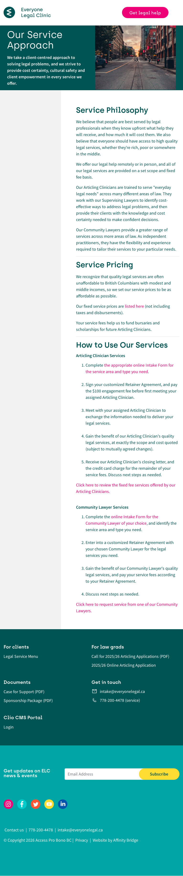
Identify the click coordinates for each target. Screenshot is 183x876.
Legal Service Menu (21, 656)
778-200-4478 (41, 830)
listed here (134, 306)
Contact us (15, 830)
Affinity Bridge (125, 840)
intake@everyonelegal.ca (122, 691)
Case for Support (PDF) (24, 691)
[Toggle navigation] (177, 12)
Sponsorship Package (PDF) (28, 700)
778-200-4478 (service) (120, 700)
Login (9, 727)
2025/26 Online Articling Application (124, 665)
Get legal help (145, 13)
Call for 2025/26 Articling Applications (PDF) (130, 656)
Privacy (81, 840)
